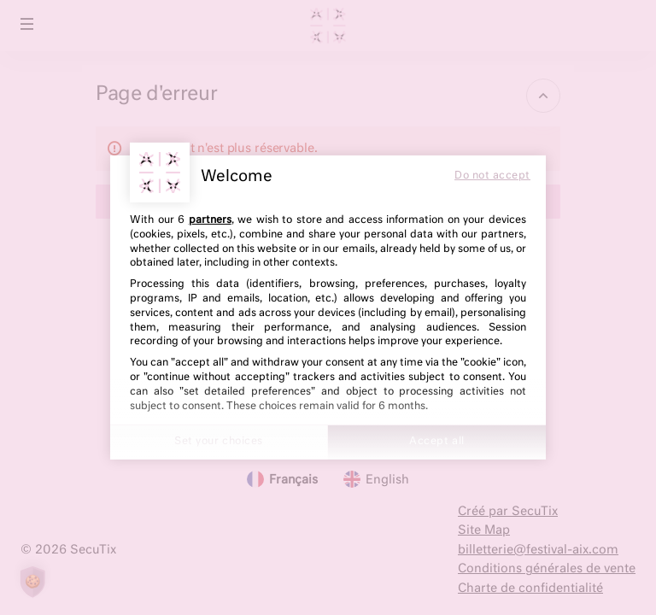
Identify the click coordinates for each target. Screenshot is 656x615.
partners (210, 220)
